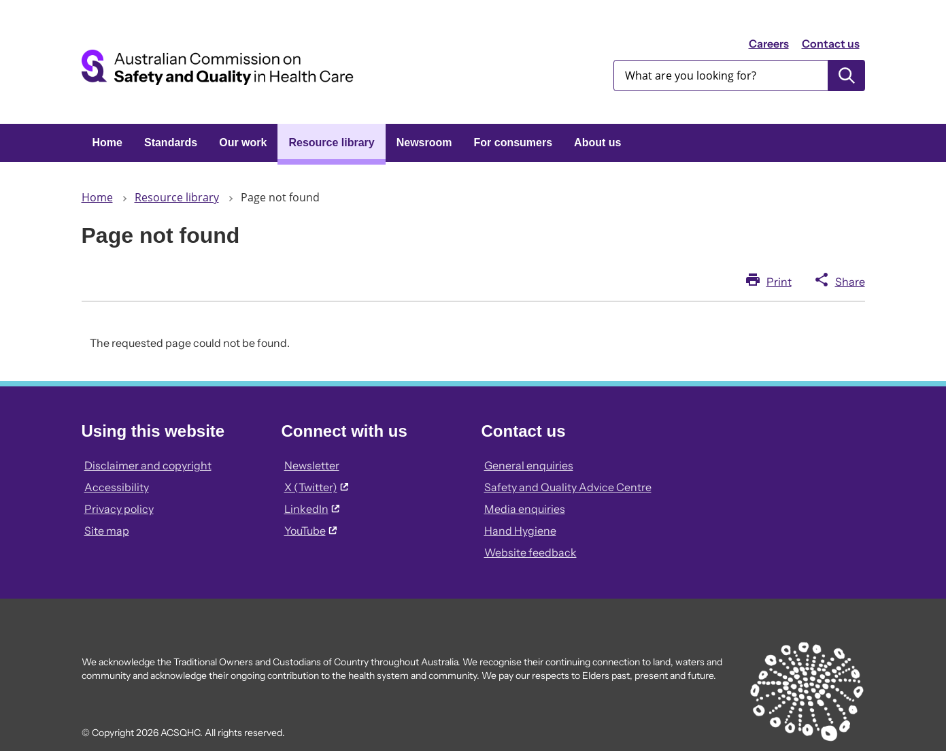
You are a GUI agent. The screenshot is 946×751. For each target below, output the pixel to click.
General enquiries (528, 465)
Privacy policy (119, 509)
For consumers (513, 142)
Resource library (331, 142)
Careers (769, 43)
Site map (106, 530)
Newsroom (424, 142)
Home (107, 142)
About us (597, 142)
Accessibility (116, 487)
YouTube (310, 530)
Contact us (831, 43)
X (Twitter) (316, 487)
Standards (170, 142)
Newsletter (311, 465)
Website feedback (530, 552)
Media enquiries (524, 509)
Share (850, 281)
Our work (243, 142)
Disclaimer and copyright (148, 465)
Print (779, 281)
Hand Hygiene (520, 530)
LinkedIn (311, 509)
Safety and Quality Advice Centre (568, 487)
